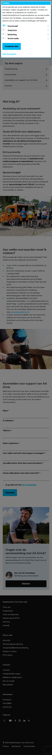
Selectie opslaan (9, 54)
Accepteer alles (11, 46)
